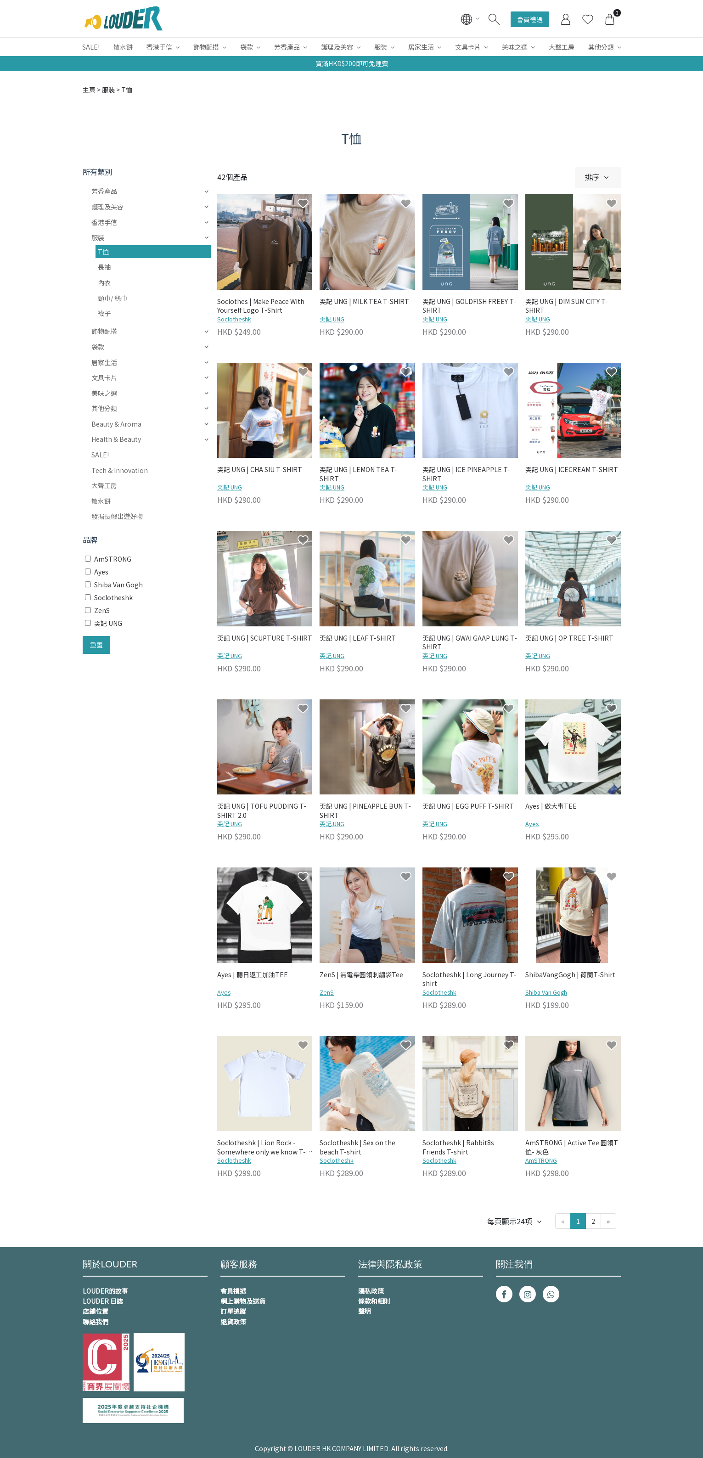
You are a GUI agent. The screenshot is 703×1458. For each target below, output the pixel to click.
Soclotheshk (234, 318)
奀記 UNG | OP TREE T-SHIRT (569, 638)
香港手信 (159, 46)
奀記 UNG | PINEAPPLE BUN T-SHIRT (365, 811)
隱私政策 (371, 1290)
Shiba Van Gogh (546, 992)
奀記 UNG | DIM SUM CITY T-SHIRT (566, 306)
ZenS (327, 992)
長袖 (104, 266)
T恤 (103, 251)
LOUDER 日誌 (103, 1301)
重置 (96, 644)
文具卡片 (468, 46)
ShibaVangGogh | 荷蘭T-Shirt (570, 974)
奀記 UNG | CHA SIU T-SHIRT (259, 469)
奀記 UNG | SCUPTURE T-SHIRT (264, 638)
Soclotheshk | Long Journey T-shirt (469, 979)
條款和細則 (374, 1301)
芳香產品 (287, 46)
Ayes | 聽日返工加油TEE (252, 974)
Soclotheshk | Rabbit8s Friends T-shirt (458, 1147)
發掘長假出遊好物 (117, 516)
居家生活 (421, 46)
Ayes (532, 823)
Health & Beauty (116, 439)
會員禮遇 (530, 19)
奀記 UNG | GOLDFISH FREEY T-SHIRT (469, 306)
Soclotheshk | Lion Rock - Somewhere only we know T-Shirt (261, 1147)
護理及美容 (337, 46)
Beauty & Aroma (116, 423)
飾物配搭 (206, 46)
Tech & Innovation (119, 470)
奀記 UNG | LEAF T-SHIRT (358, 638)
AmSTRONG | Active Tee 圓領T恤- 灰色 (571, 1147)
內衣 (104, 282)
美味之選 (515, 46)
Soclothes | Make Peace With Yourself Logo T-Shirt (260, 306)
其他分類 (601, 46)
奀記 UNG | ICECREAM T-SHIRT (571, 469)
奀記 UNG (332, 318)
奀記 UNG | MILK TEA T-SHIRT (364, 301)
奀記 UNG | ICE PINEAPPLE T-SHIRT (466, 474)
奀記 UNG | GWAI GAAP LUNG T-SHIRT (469, 643)
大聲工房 (561, 46)
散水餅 (123, 46)
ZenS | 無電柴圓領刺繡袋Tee (361, 974)
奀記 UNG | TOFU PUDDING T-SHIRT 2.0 (261, 811)
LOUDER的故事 (105, 1290)
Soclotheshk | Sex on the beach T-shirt (357, 1147)
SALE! (91, 46)
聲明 (364, 1311)
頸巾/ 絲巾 (112, 298)
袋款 (246, 46)
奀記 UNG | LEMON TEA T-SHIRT (358, 474)
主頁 (89, 89)
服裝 (380, 46)
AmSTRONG (541, 1160)
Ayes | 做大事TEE (551, 806)
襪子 (104, 313)
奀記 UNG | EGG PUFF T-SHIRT (468, 806)
